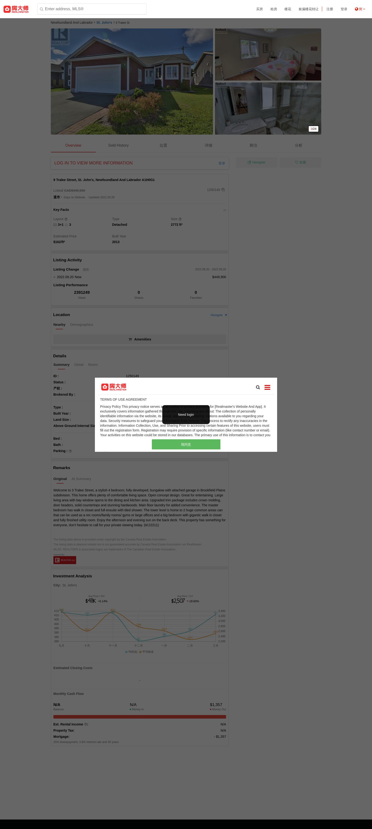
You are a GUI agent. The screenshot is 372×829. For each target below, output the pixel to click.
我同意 (186, 444)
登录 (344, 9)
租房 (273, 9)
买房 (259, 9)
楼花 (287, 9)
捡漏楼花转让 (309, 9)
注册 (329, 9)
